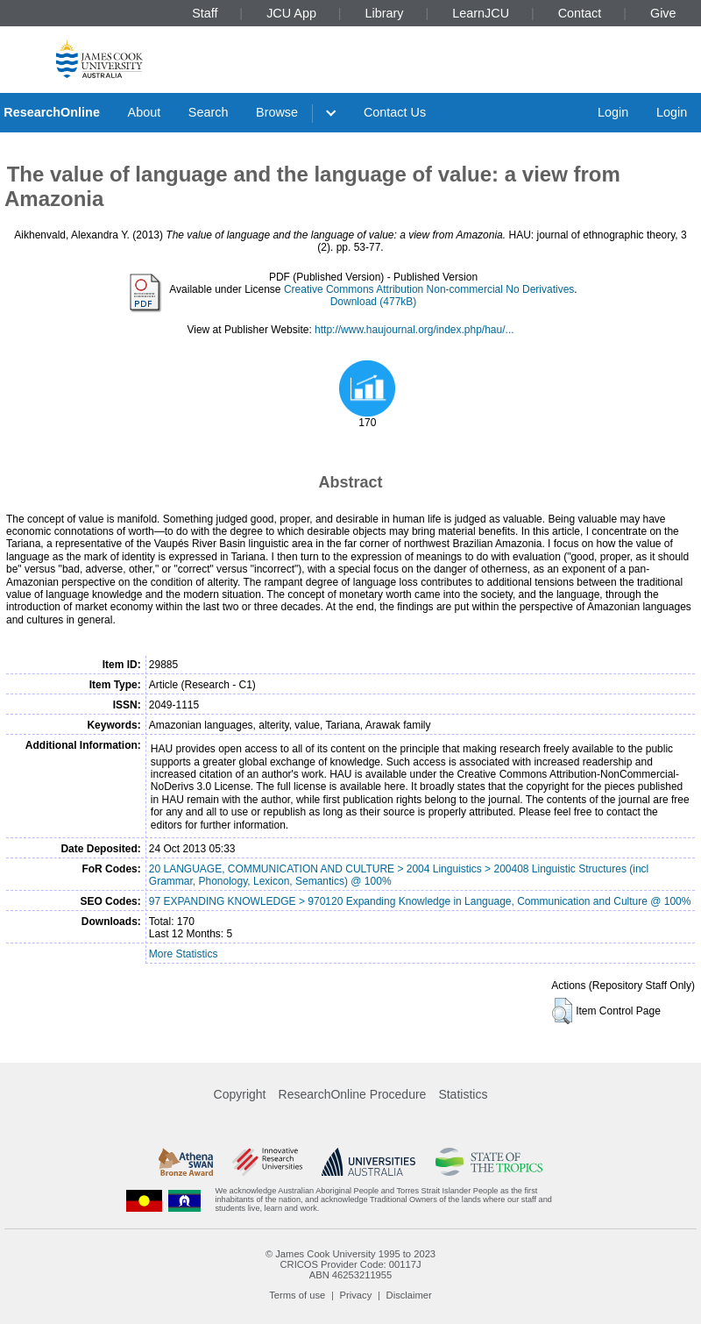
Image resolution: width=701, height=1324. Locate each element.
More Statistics (183, 954)
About (144, 112)
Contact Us (395, 112)
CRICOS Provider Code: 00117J (350, 1264)
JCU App (291, 13)
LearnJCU (480, 13)
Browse (277, 112)
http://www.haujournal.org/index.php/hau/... (414, 330)
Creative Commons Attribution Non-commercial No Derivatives (429, 289)
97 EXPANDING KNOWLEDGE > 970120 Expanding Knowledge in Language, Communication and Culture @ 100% (420, 901)
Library (384, 13)
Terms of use (297, 1295)
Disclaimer (409, 1295)
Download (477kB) (373, 301)
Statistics (462, 1094)
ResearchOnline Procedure (353, 1094)
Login (613, 112)
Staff (204, 13)
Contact (580, 13)
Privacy (356, 1295)
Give (663, 13)
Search (208, 112)
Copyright (240, 1094)
